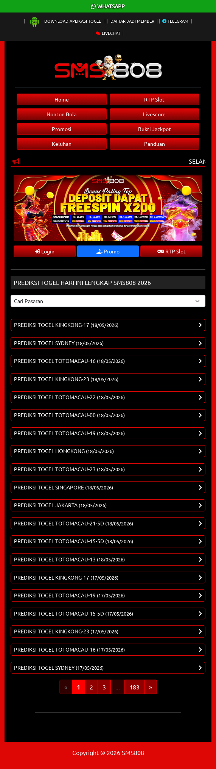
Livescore (154, 114)
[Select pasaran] (108, 301)
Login (44, 251)
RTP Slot (154, 99)
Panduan (154, 143)
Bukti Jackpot (154, 128)
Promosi (61, 128)
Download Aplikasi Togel (65, 21)
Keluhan (61, 143)
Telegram (175, 21)
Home (61, 99)
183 (134, 687)
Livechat (108, 33)
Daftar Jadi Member (132, 21)
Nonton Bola (61, 114)
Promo (108, 251)
